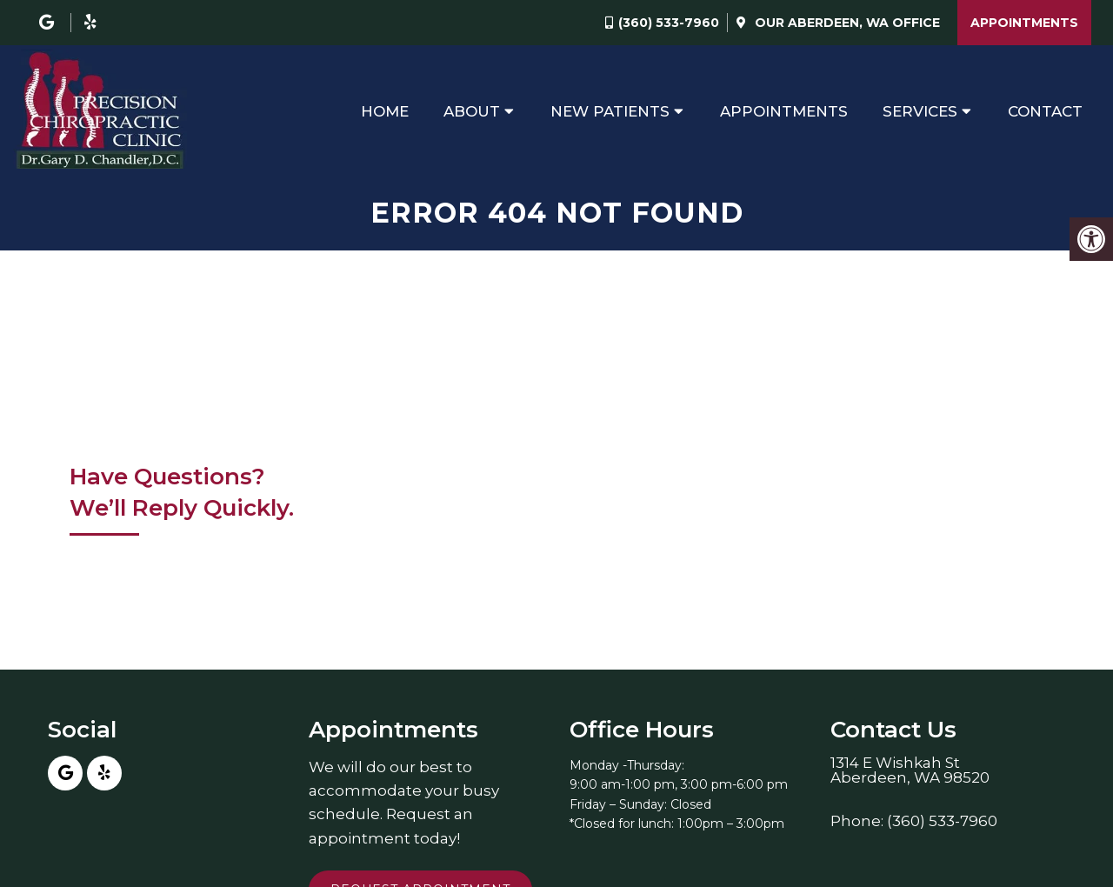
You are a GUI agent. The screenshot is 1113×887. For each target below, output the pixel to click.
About (471, 111)
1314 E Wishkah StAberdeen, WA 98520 (910, 770)
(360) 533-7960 (668, 22)
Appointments (1024, 22)
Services (920, 111)
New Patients (610, 111)
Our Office (845, 22)
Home (385, 111)
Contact (1045, 111)
